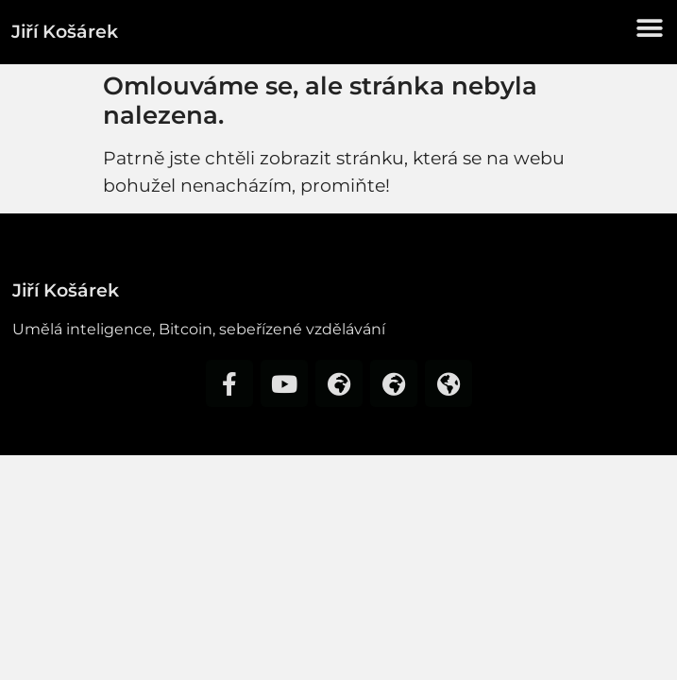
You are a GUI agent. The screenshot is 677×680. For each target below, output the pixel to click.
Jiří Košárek (64, 31)
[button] (650, 28)
